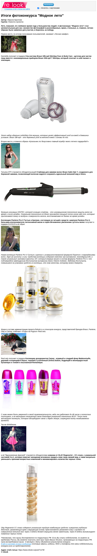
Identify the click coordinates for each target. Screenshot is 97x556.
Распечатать (48, 4)
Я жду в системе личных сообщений (16, 544)
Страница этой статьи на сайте (17, 9)
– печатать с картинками (48, 8)
